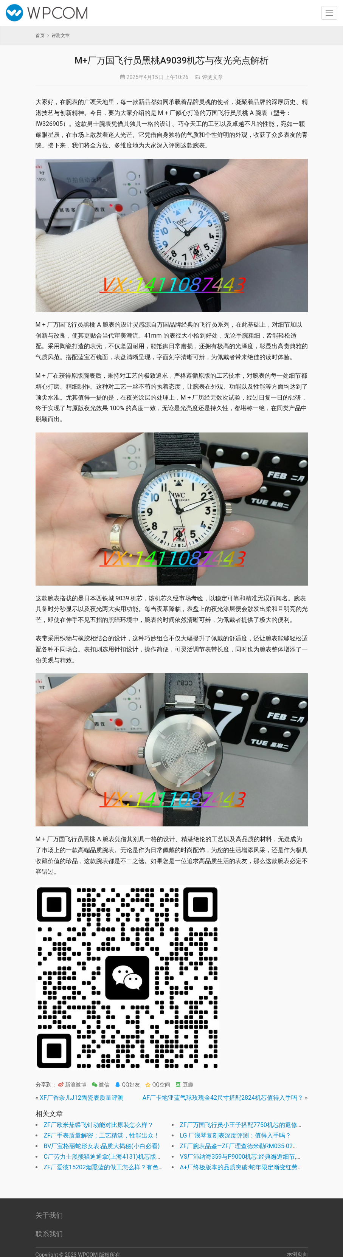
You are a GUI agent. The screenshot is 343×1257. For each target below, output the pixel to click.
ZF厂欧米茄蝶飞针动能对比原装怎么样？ (99, 1124)
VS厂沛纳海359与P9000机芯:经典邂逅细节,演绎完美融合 (256, 1156)
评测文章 (212, 77)
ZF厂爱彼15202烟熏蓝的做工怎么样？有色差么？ (110, 1167)
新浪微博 (72, 1085)
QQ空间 (157, 1085)
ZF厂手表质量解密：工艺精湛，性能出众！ (102, 1135)
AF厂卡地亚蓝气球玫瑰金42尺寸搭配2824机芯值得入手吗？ (223, 1097)
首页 (40, 35)
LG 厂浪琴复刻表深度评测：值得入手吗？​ (236, 1135)
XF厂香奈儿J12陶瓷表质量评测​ (82, 1097)
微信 (100, 1085)
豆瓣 (184, 1085)
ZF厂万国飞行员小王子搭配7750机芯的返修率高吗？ (250, 1124)
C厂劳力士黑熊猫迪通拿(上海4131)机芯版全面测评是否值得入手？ (133, 1156)
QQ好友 (127, 1085)
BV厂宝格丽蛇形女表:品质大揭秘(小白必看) (102, 1146)
